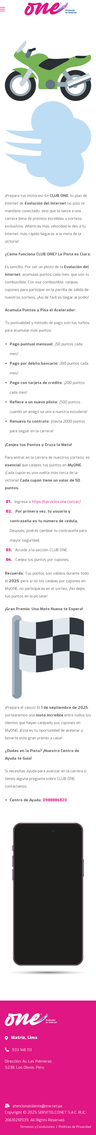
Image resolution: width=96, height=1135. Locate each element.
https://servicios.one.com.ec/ (56, 501)
